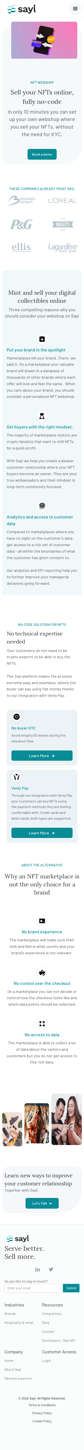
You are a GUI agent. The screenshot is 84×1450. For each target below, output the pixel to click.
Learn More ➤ (42, 755)
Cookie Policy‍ (42, 1421)
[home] (20, 9)
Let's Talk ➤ (42, 1203)
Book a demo (42, 154)
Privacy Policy (42, 1413)
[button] (75, 8)
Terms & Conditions (42, 1405)
